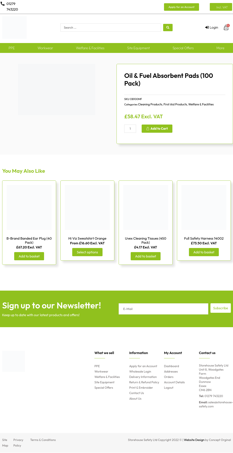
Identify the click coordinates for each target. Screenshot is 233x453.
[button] (181, 7)
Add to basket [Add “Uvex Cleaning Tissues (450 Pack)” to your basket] (145, 256)
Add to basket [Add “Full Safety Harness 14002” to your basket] (204, 252)
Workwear (45, 48)
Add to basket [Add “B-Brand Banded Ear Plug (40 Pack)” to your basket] (29, 256)
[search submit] (168, 27)
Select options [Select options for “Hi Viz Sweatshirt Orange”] (87, 252)
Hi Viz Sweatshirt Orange (87, 238)
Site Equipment (138, 48)
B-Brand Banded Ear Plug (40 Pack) (29, 240)
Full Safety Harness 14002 (204, 238)
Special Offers (183, 48)
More (220, 48)
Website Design (194, 440)
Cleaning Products (150, 104)
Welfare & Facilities (90, 48)
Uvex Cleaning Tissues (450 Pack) (145, 240)
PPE (12, 48)
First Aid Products (175, 104)
